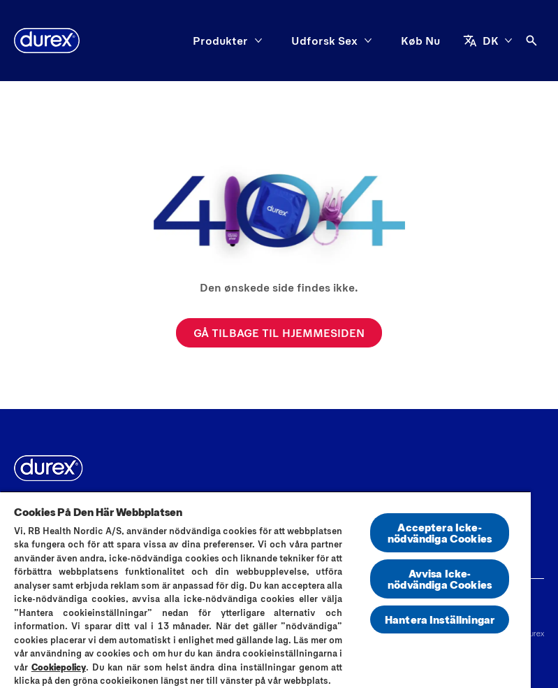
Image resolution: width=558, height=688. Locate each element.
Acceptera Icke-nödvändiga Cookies (440, 532)
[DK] (487, 40)
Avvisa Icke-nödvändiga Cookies (440, 578)
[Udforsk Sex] (324, 40)
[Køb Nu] (420, 40)
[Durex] (47, 40)
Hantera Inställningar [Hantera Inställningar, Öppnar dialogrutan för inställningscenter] (439, 619)
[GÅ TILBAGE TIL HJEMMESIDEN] (279, 332)
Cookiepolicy (58, 667)
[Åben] (531, 40)
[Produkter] (220, 40)
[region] (265, 589)
